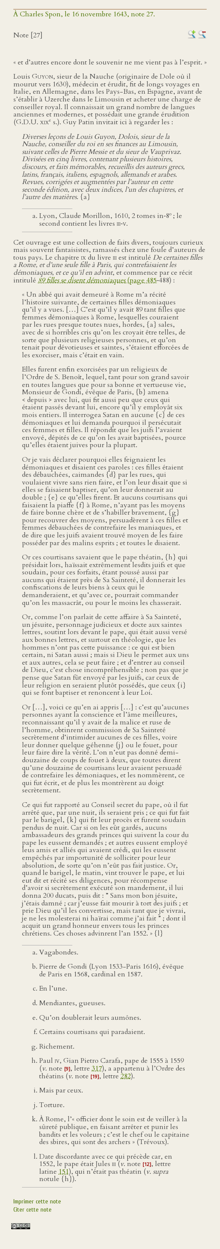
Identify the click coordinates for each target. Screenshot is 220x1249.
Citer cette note (32, 1209)
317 (97, 1068)
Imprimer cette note (37, 1201)
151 (64, 1171)
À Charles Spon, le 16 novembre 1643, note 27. (84, 14)
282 (126, 1076)
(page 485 (97, 280)
